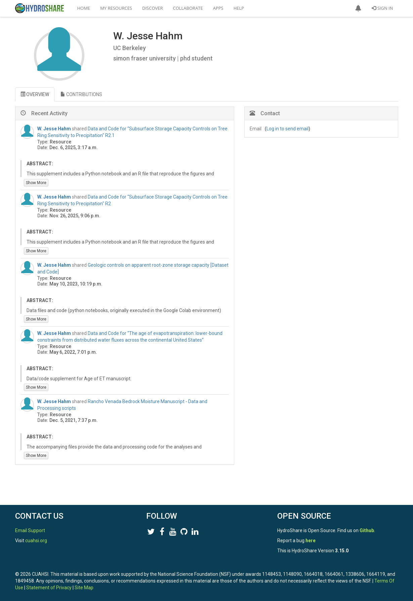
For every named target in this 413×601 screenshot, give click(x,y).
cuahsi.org (36, 540)
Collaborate (188, 8)
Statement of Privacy (49, 587)
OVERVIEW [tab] (34, 94)
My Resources (116, 8)
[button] (358, 8)
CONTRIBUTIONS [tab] (81, 94)
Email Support (30, 530)
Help (239, 8)
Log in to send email (287, 128)
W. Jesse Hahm (54, 128)
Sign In (382, 8)
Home (83, 8)
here (310, 540)
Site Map (84, 587)
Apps (218, 8)
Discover (152, 8)
